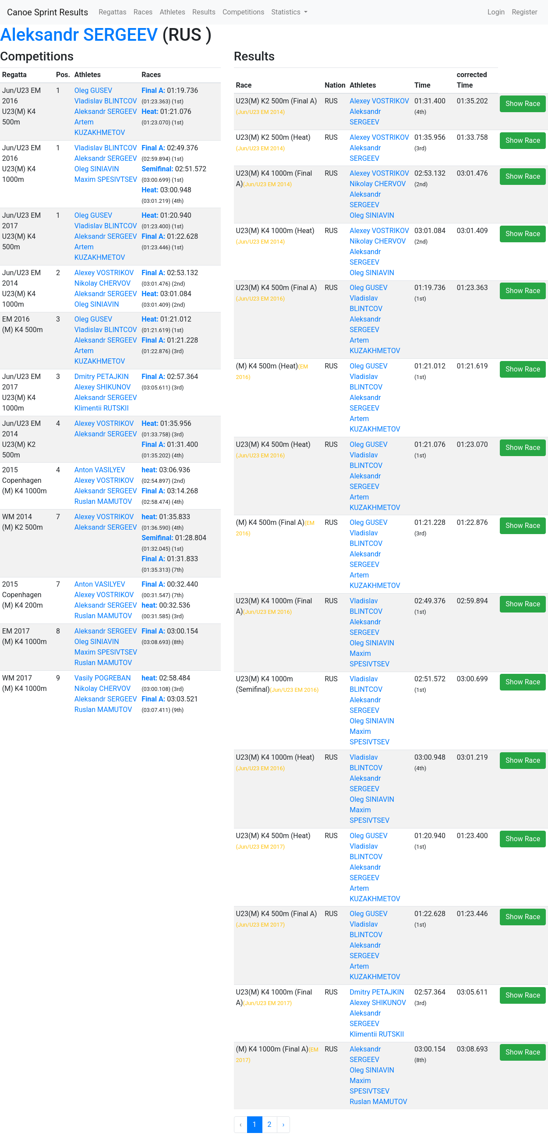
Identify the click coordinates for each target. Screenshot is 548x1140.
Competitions (244, 12)
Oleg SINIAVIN (96, 169)
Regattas (112, 12)
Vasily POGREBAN (102, 678)
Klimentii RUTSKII (101, 408)
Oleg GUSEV (93, 90)
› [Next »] (284, 1124)
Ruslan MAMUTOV (103, 501)
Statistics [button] (286, 12)
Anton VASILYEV (99, 470)
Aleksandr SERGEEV (79, 35)
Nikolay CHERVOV (102, 283)
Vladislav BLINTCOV (105, 101)
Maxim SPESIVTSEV (105, 179)
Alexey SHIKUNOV (102, 387)
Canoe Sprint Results (47, 12)
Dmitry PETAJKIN (101, 376)
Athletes (172, 12)
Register (524, 12)
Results (204, 12)
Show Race (523, 103)
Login (496, 12)
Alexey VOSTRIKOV (104, 273)
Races (143, 12)
